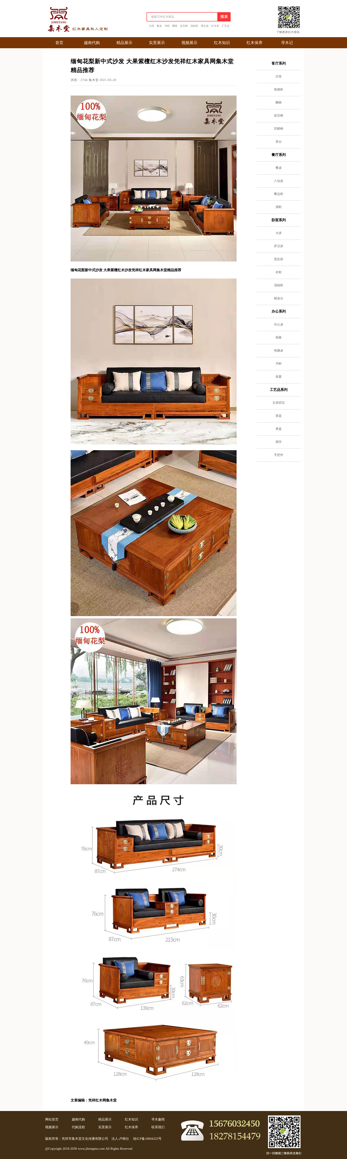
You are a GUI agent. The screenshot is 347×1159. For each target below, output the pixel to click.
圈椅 (174, 25)
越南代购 (78, 1119)
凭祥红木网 (97, 1100)
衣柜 (279, 272)
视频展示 (51, 1127)
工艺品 (225, 25)
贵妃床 (278, 259)
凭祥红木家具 (142, 270)
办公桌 (278, 324)
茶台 (279, 141)
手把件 (278, 455)
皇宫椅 (184, 25)
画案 (279, 337)
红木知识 (131, 1119)
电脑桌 (278, 350)
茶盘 (279, 415)
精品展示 (105, 1119)
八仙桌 (278, 181)
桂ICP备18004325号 (147, 1138)
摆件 (279, 442)
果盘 (279, 429)
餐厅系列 (279, 155)
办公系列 (279, 311)
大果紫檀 (110, 270)
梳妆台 (278, 298)
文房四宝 (278, 402)
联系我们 (158, 1127)
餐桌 (159, 25)
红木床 (215, 25)
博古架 (205, 25)
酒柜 (279, 207)
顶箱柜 (194, 25)
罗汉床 (278, 246)
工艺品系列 (278, 390)
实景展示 (105, 1127)
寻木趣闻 (158, 1119)
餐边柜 (278, 194)
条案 (279, 376)
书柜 (167, 25)
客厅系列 (279, 63)
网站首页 (51, 1119)
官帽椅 (278, 128)
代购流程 (78, 1127)
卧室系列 (279, 220)
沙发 (151, 25)
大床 (279, 233)
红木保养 (131, 1127)
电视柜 (278, 89)
